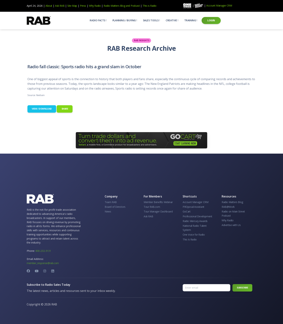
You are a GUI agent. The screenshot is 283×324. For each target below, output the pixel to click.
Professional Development (197, 216)
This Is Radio (190, 239)
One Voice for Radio (194, 234)
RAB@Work (228, 206)
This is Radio (149, 5)
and (128, 5)
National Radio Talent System (195, 227)
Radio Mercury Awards (195, 221)
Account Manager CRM (219, 5)
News (108, 211)
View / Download (42, 108)
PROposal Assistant (193, 206)
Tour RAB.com (152, 206)
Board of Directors (115, 206)
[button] (98, 20)
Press (83, 5)
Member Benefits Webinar (158, 202)
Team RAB (111, 202)
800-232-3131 (43, 251)
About (48, 5)
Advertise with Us (231, 225)
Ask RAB (59, 5)
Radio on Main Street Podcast (233, 213)
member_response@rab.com (43, 263)
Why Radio (95, 5)
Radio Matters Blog (114, 5)
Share (64, 108)
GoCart (187, 211)
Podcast (135, 5)
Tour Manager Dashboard (158, 211)
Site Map (72, 5)
